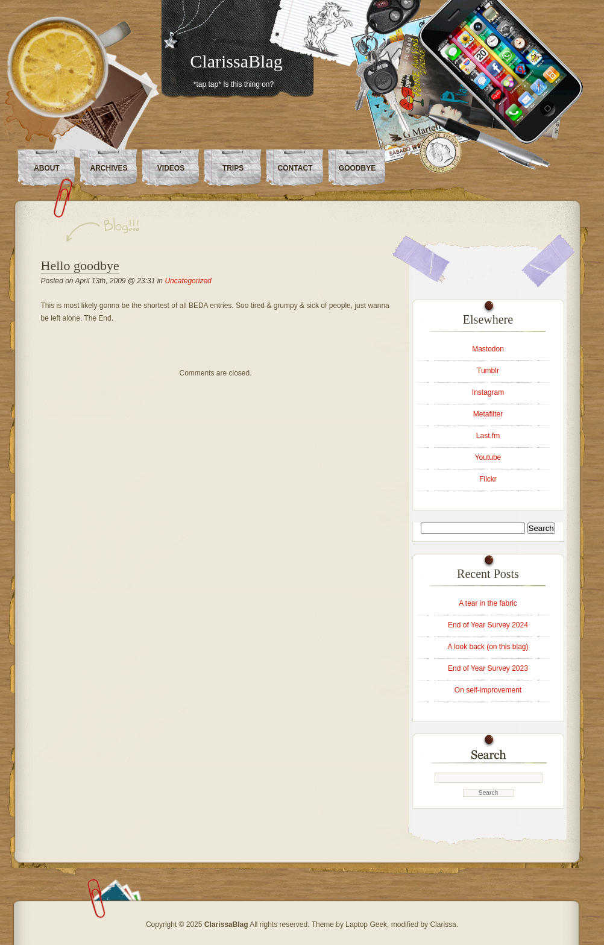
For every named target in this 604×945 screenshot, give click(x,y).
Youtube (488, 457)
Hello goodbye (80, 265)
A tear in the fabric (488, 603)
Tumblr (488, 370)
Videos (170, 168)
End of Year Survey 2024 (488, 625)
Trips (233, 168)
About (47, 168)
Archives (108, 168)
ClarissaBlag (236, 61)
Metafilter (488, 414)
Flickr (488, 479)
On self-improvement (488, 690)
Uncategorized (188, 281)
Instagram (488, 392)
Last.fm (488, 436)
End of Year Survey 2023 (488, 668)
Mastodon (488, 349)
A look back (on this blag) (487, 646)
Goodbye (357, 168)
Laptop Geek (366, 924)
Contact (295, 168)
